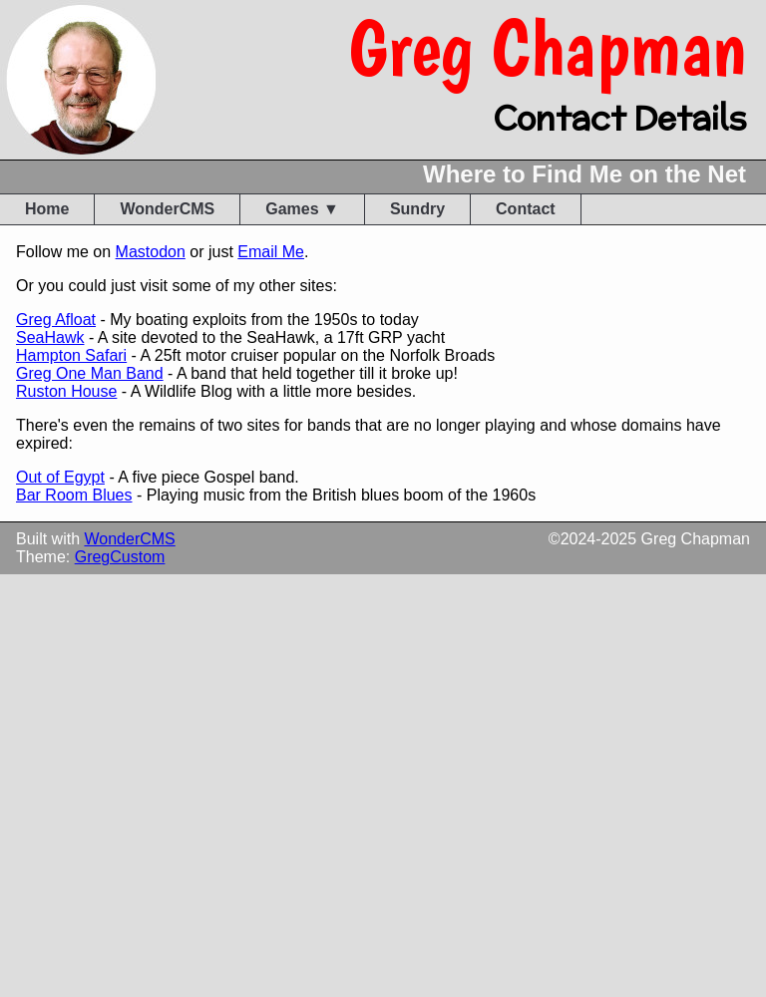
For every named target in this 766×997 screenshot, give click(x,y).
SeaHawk (50, 337)
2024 (578, 538)
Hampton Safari (71, 355)
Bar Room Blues (74, 495)
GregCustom (120, 556)
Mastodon (151, 251)
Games (291, 208)
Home (47, 208)
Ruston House (66, 391)
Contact (526, 208)
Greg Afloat (56, 319)
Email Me (270, 251)
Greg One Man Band (90, 373)
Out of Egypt (60, 477)
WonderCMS (167, 208)
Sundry (417, 208)
